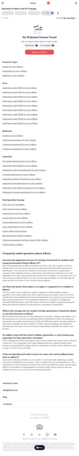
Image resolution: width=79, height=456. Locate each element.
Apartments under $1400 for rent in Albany (19, 105)
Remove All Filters (39, 52)
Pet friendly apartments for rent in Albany (19, 161)
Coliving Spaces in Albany (12, 244)
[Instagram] (47, 434)
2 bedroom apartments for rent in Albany (19, 144)
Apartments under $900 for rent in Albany (19, 92)
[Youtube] (55, 434)
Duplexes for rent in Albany (13, 75)
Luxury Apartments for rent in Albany (17, 227)
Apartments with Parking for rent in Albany (19, 166)
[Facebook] (23, 434)
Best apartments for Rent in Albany (17, 236)
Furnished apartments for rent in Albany (18, 174)
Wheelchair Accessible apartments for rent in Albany (23, 192)
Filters (48, 13)
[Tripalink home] (2, 2)
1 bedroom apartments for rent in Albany (19, 140)
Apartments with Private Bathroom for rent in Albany (24, 170)
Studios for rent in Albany (12, 136)
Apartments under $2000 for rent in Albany (20, 114)
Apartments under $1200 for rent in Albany (19, 101)
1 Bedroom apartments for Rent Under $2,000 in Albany (25, 240)
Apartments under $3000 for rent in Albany (20, 123)
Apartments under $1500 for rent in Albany (19, 110)
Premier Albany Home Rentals (14, 231)
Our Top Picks (70, 18)
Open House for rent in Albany (14, 209)
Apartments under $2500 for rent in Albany (20, 119)
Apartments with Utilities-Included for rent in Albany (23, 188)
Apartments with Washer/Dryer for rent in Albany (22, 183)
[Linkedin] (39, 434)
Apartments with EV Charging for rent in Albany (21, 179)
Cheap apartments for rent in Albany (17, 222)
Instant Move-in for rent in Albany (16, 213)
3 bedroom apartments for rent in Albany (19, 149)
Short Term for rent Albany (13, 204)
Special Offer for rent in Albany (15, 218)
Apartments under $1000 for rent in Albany (19, 97)
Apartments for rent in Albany (14, 71)
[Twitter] (31, 434)
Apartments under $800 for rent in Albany (19, 88)
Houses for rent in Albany (12, 67)
